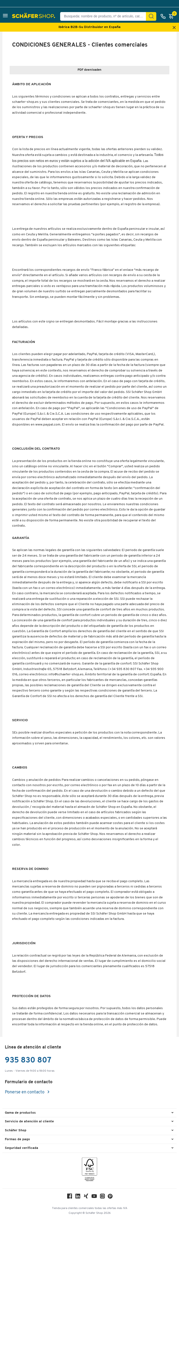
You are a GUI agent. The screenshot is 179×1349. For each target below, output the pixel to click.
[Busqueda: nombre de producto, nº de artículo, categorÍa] (105, 16)
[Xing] (86, 1326)
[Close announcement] (174, 28)
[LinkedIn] (78, 1326)
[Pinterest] (110, 1326)
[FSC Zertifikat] (89, 1299)
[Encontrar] (151, 16)
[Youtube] (94, 1326)
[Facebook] (69, 1326)
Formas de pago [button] (17, 1268)
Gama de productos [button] (20, 1241)
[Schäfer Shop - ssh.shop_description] (34, 16)
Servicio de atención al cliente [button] (29, 1250)
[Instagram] (102, 1326)
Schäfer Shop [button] (15, 1259)
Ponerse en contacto (25, 1221)
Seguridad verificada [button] (21, 1277)
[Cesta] (172, 16)
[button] (5, 16)
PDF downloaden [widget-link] (89, 69)
